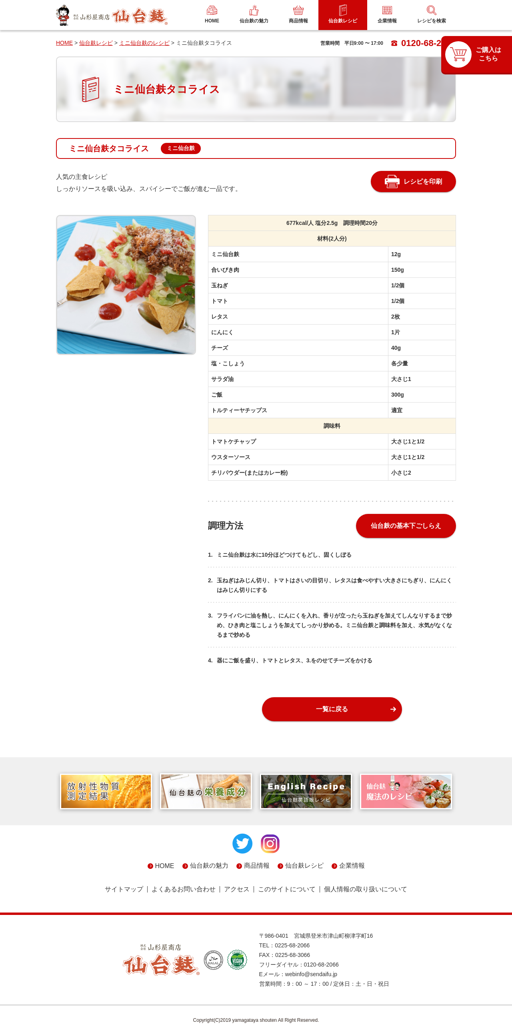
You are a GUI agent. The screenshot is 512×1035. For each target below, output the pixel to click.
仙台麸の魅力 (209, 865)
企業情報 (352, 865)
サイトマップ (124, 889)
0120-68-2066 (423, 43)
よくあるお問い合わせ (184, 889)
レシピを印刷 (423, 181)
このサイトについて (287, 889)
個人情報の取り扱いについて (365, 889)
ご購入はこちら (488, 54)
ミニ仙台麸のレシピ (144, 43)
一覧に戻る (332, 709)
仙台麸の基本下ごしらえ (406, 525)
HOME (64, 43)
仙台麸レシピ (96, 43)
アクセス (237, 889)
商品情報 (257, 865)
